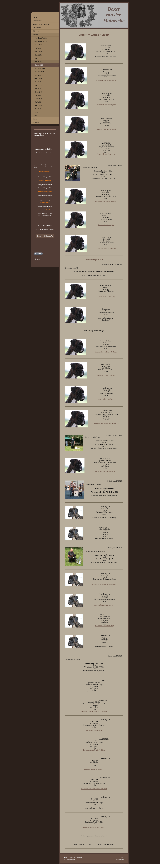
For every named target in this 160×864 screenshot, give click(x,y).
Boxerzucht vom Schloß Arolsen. (105, 202)
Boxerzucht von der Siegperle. (107, 104)
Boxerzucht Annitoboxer (94, 730)
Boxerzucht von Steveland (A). (105, 471)
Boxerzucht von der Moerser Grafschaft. (94, 711)
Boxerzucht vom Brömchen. (106, 375)
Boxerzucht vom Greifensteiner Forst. (106, 423)
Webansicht (120, 860)
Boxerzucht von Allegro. (106, 225)
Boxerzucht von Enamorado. (106, 129)
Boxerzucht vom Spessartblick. (106, 248)
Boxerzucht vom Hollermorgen (106, 80)
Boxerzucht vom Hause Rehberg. (106, 352)
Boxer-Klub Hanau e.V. (45, 236)
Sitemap (79, 857)
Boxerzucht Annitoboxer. (106, 399)
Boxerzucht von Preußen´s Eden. (94, 750)
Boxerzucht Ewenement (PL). (104, 626)
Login (122, 857)
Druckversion (70, 857)
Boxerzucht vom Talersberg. (106, 154)
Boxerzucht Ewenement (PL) (93, 769)
